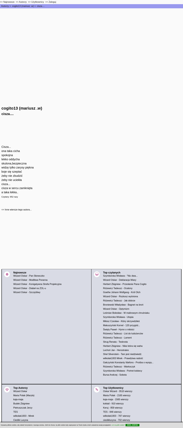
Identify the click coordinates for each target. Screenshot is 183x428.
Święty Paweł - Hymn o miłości (118, 329)
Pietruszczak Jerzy (22, 408)
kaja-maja (18, 399)
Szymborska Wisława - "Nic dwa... (120, 276)
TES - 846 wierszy (112, 412)
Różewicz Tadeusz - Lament (117, 337)
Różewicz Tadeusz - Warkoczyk (119, 366)
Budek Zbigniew (21, 403)
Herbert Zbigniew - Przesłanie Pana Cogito (124, 284)
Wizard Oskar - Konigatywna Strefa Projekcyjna (37, 284)
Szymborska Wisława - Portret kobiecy (122, 371)
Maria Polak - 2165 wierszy (117, 395)
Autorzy (5, 6)
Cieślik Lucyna (20, 420)
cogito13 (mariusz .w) (23, 6)
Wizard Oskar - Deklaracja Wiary (119, 280)
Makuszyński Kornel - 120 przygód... (121, 325)
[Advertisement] (91, 30)
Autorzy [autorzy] (23, 2)
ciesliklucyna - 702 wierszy (116, 420)
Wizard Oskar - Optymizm (116, 309)
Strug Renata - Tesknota (115, 342)
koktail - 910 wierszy (113, 403)
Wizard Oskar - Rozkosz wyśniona (120, 296)
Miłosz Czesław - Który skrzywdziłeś (121, 321)
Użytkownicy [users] (37, 2)
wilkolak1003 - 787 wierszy (116, 416)
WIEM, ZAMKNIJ (132, 425)
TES (15, 412)
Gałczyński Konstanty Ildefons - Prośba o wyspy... (128, 362)
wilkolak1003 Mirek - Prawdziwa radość (123, 358)
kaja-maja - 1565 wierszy (115, 399)
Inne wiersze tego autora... (18, 209)
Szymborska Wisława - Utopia (118, 317)
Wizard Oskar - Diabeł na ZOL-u (29, 288)
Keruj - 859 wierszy (113, 408)
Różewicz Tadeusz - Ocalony (117, 288)
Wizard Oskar (20, 391)
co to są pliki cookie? (118, 425)
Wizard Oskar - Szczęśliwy (26, 292)
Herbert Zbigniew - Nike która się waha (123, 346)
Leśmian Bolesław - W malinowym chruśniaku (126, 313)
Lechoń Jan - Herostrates (116, 350)
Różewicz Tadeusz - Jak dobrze (119, 300)
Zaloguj (52, 2)
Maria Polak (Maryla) (23, 395)
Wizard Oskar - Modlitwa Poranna (30, 280)
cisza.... (41, 6)
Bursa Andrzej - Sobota (115, 375)
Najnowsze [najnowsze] (8, 2)
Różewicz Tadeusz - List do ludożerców (123, 333)
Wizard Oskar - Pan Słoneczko (28, 276)
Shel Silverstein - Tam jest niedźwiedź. (122, 354)
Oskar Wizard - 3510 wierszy (117, 391)
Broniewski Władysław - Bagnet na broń (123, 305)
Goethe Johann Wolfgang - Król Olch (121, 292)
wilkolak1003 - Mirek (23, 416)
